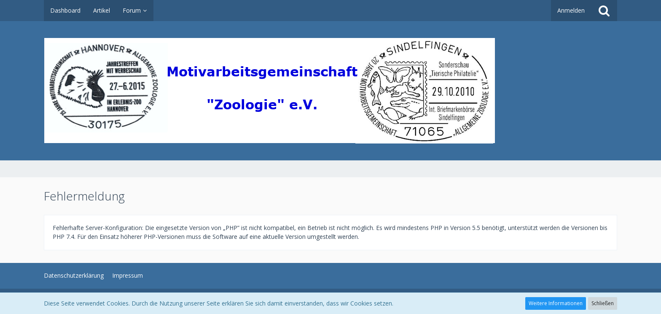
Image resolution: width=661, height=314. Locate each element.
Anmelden (571, 10)
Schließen (602, 303)
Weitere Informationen (556, 303)
